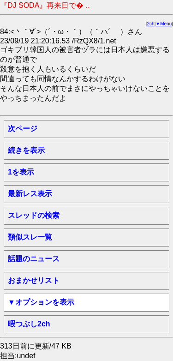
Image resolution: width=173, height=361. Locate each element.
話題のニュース (34, 259)
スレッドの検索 (34, 215)
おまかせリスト (34, 280)
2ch (151, 23)
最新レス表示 (30, 194)
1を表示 (21, 172)
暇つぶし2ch (29, 324)
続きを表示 (26, 150)
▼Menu (163, 23)
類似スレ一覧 (30, 237)
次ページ (22, 128)
